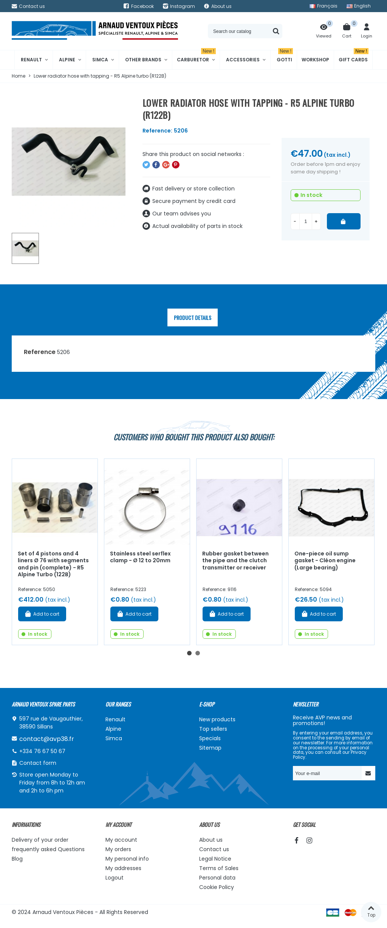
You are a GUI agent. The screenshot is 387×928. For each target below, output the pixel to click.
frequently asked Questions (48, 849)
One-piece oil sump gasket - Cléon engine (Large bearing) (325, 560)
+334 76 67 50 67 (42, 751)
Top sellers (213, 729)
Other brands (143, 59)
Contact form (37, 763)
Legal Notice (215, 858)
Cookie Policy (216, 887)
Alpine (67, 59)
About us (211, 840)
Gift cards (353, 56)
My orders (118, 849)
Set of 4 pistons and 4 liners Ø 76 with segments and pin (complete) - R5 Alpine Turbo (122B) (53, 564)
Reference (40, 352)
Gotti (285, 56)
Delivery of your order (40, 840)
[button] (189, 653)
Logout (114, 877)
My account (121, 840)
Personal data (217, 877)
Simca (100, 59)
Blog (17, 858)
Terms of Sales (218, 868)
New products (217, 719)
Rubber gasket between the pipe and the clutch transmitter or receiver (235, 560)
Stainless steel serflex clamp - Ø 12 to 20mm (140, 557)
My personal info (127, 858)
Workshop (315, 59)
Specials (210, 738)
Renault (31, 59)
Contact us (214, 849)
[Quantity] (305, 221)
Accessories (243, 59)
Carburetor (196, 56)
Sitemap (210, 748)
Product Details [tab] (192, 317)
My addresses (123, 868)
